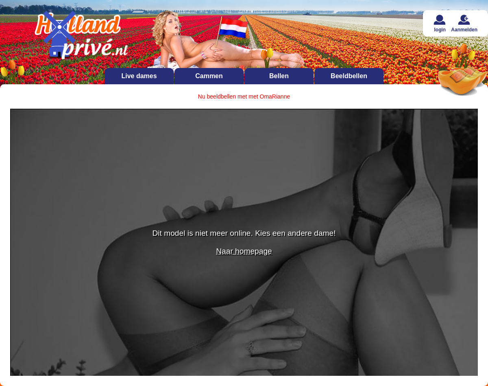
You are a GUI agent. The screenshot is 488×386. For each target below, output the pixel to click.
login (440, 23)
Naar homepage (244, 251)
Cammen (209, 75)
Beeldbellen (349, 75)
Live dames (139, 75)
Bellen (279, 75)
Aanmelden (464, 23)
